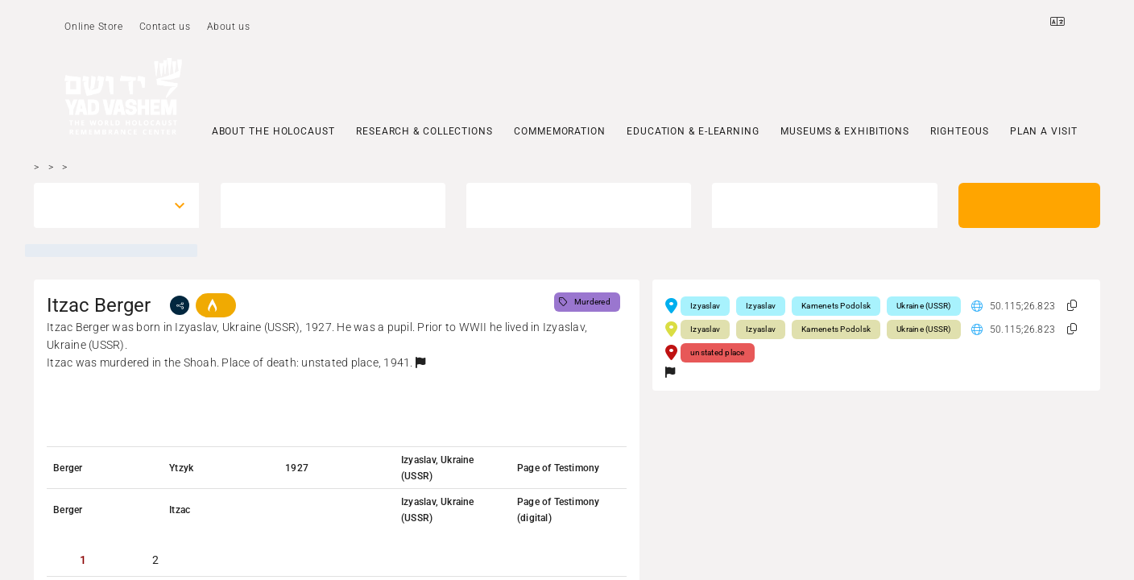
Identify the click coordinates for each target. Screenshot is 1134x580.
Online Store (93, 26)
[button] (420, 362)
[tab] (83, 560)
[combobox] (102, 205)
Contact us (165, 26)
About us (228, 26)
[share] (179, 305)
